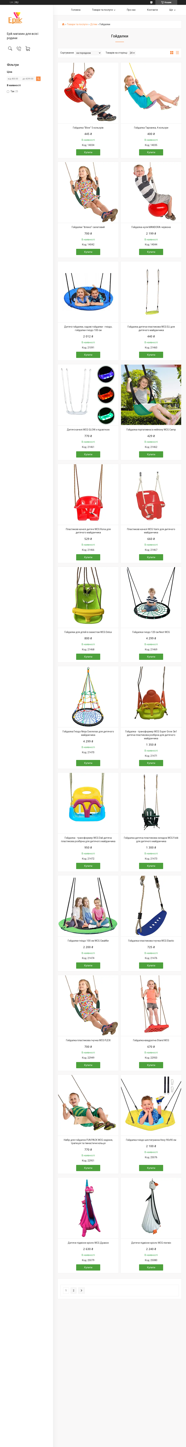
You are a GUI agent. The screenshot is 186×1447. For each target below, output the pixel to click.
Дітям (93, 24)
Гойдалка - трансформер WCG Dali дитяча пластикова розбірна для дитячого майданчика (88, 839)
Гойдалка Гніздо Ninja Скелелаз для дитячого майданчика (88, 733)
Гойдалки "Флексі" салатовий (88, 227)
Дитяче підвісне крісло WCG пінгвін (151, 1242)
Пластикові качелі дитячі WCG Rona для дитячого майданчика (88, 531)
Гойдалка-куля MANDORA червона (151, 227)
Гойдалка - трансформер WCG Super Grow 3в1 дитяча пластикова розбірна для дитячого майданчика (151, 735)
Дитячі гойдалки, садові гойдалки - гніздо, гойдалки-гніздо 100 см (88, 328)
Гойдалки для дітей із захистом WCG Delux (88, 632)
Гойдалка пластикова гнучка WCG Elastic (151, 940)
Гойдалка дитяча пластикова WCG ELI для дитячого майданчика (151, 328)
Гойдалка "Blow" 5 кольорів (88, 127)
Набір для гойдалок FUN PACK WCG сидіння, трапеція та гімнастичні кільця (88, 1142)
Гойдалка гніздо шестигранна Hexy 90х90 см (151, 1140)
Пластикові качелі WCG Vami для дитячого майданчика (151, 531)
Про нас (131, 9)
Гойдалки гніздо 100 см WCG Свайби (88, 940)
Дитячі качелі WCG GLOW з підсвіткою (88, 429)
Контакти (152, 9)
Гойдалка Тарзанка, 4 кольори (151, 127)
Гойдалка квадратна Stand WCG (151, 1040)
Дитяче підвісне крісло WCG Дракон (88, 1242)
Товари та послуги (102, 9)
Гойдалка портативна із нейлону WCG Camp (151, 429)
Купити (88, 152)
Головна (75, 9)
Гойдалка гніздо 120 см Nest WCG (151, 632)
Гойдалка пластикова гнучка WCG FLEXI (88, 1040)
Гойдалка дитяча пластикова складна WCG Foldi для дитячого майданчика (151, 839)
